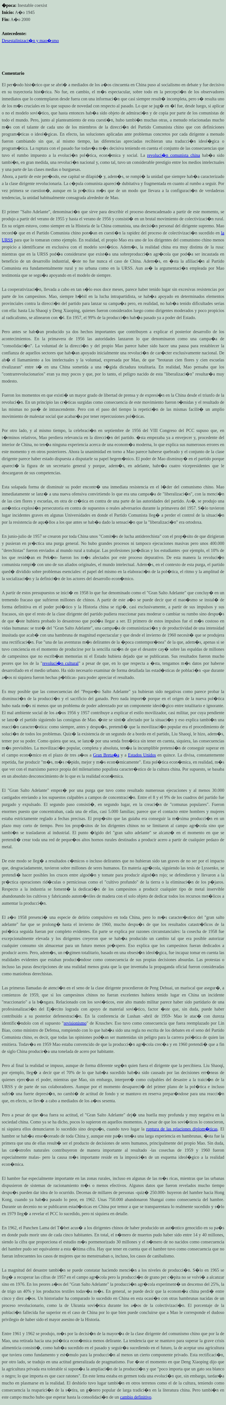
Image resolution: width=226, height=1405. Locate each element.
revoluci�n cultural (60, 663)
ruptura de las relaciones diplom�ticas (181, 1129)
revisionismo (75, 1023)
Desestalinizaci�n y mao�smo (30, 40)
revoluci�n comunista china (173, 155)
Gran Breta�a (106, 755)
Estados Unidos (142, 755)
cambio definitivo (135, 1397)
